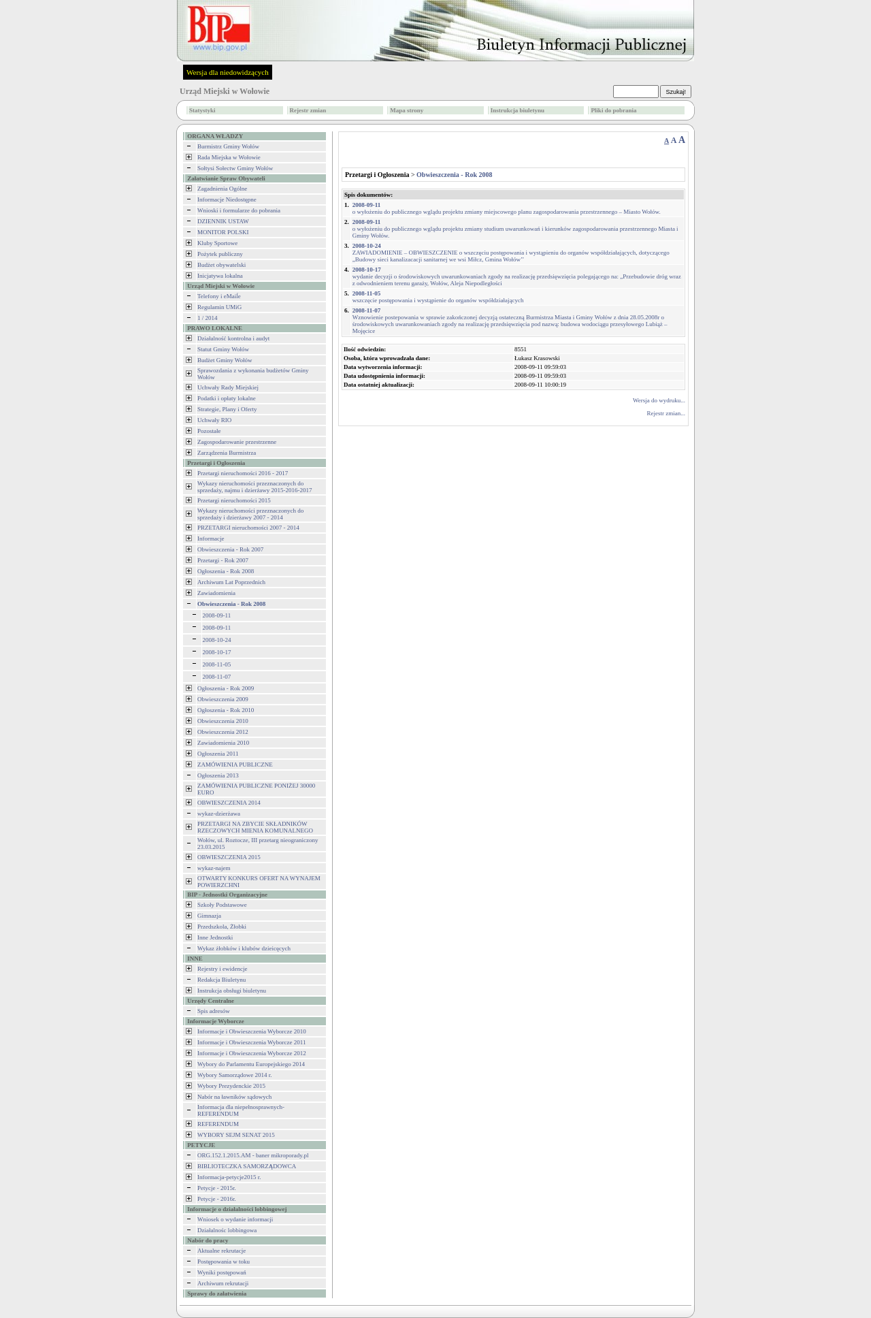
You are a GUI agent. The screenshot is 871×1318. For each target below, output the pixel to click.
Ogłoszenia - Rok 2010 (225, 710)
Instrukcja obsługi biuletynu (231, 990)
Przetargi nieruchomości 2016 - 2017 (242, 473)
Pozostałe (209, 431)
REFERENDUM (218, 1124)
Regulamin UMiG (219, 307)
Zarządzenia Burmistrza (226, 452)
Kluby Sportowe (217, 243)
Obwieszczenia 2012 (222, 731)
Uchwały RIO (214, 420)
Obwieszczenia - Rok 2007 (230, 549)
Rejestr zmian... (666, 413)
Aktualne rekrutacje (221, 1250)
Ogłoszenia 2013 (218, 775)
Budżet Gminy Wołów (224, 360)
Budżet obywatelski (221, 264)
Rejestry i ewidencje (222, 968)
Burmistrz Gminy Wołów (228, 146)
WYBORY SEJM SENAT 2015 (236, 1134)
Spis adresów (213, 1011)
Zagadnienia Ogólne (222, 188)
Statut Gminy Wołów (223, 349)
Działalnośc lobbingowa (227, 1230)
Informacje (210, 538)
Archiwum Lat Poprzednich (231, 582)
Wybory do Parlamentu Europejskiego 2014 (251, 1064)
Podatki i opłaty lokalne (226, 398)
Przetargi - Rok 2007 (222, 560)
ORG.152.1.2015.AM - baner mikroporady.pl (252, 1155)
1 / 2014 (207, 318)
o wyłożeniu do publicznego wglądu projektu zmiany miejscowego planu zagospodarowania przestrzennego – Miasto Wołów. (506, 208)
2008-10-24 (217, 640)
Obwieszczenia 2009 (222, 699)
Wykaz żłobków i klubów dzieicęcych (244, 948)
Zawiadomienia (216, 593)
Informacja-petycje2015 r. (229, 1177)
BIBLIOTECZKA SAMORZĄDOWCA (246, 1166)
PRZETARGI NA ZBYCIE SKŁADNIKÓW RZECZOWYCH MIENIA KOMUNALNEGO (255, 827)
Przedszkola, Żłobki (221, 926)
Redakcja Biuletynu (221, 979)
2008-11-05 (217, 664)
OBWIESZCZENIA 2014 (229, 802)
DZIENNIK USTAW (223, 221)
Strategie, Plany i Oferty (227, 409)
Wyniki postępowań (221, 1272)
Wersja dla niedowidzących (227, 72)
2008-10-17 (217, 652)
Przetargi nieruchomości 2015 (234, 500)
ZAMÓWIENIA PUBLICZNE (235, 764)
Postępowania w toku (223, 1261)
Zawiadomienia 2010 (223, 742)
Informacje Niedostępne (227, 199)
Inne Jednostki (215, 937)
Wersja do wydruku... (659, 400)
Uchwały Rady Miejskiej (228, 387)
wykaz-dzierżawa (218, 813)
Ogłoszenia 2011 (217, 753)
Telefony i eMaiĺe (219, 296)
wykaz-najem (213, 868)
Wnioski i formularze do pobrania (238, 210)
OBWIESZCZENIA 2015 (229, 857)
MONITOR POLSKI (223, 232)
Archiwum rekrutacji (222, 1283)
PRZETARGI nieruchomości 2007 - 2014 (248, 527)
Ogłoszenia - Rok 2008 (225, 571)
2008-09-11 (217, 615)
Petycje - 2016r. (216, 1198)
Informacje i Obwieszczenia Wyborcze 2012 (251, 1053)
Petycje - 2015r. (216, 1188)
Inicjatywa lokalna (220, 275)
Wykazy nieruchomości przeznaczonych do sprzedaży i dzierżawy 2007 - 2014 (250, 514)
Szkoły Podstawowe (222, 904)
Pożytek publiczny (220, 254)
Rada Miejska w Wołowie (229, 157)
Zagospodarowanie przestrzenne (236, 441)
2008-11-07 (217, 676)
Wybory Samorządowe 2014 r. (234, 1075)
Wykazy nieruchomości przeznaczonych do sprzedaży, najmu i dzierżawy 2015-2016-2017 (254, 487)
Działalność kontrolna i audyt (233, 338)
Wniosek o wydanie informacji (235, 1219)
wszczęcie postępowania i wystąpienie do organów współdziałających (438, 297)
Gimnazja (209, 915)
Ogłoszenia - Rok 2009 (225, 688)
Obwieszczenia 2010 (222, 721)
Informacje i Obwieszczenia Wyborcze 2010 (251, 1031)
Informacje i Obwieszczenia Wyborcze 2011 (251, 1042)
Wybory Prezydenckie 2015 (231, 1085)
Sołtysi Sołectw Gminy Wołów (235, 168)
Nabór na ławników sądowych (234, 1096)
